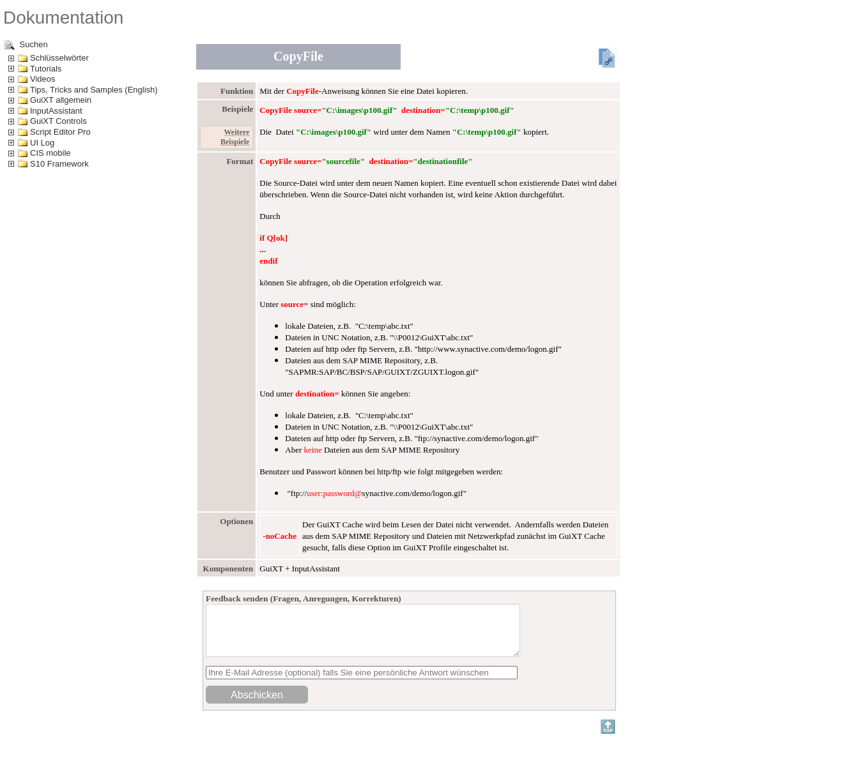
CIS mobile (50, 153)
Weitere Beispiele (234, 137)
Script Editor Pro (60, 132)
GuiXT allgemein (60, 100)
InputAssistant (56, 111)
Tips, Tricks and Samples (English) (94, 89)
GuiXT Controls (58, 121)
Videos (43, 79)
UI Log (42, 142)
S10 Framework (59, 164)
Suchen (26, 45)
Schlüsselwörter (59, 58)
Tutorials (45, 68)
